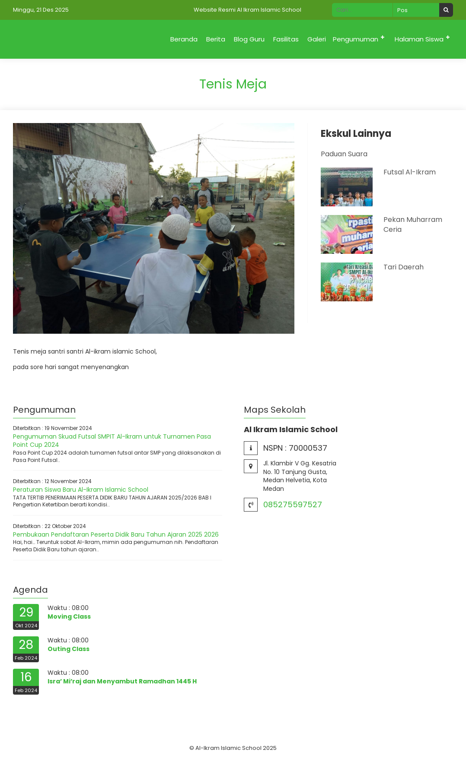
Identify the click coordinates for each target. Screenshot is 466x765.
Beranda (184, 39)
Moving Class (69, 616)
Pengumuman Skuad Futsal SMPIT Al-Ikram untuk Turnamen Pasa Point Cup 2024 (112, 440)
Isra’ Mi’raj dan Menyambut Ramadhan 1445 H (122, 681)
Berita (215, 39)
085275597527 (292, 504)
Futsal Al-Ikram (409, 172)
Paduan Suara (344, 154)
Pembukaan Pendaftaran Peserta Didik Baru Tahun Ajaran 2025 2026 (116, 534)
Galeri (316, 39)
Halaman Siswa (419, 39)
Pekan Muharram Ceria (412, 224)
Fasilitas (286, 39)
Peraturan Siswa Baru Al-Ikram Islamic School (80, 489)
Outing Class (68, 649)
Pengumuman (355, 39)
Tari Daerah (403, 267)
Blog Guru (249, 39)
